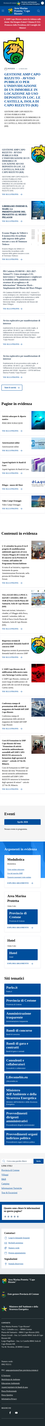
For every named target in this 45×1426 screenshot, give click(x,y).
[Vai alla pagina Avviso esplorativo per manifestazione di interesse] (13, 343)
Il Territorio (5, 1376)
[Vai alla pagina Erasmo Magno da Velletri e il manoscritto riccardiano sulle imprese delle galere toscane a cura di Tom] (11, 258)
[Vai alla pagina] (11, 430)
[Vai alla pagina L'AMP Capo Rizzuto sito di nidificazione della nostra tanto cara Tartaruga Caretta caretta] (11, 690)
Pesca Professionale (9, 1391)
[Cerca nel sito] (38, 11)
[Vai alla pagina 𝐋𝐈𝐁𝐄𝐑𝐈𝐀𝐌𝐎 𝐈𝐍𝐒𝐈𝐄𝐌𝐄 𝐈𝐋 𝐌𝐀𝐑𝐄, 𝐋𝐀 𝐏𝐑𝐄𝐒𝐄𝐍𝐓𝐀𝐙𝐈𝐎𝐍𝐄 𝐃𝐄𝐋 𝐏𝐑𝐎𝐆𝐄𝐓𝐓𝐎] (11, 220)
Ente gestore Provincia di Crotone (23, 1294)
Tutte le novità (11, 388)
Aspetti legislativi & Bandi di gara (14, 1387)
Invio (38, 1161)
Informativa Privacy (9, 1399)
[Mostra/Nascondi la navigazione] (2, 10)
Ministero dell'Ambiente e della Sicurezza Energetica (23, 1308)
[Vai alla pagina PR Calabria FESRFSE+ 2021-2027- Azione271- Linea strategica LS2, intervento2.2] (13, 307)
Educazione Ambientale (10, 1383)
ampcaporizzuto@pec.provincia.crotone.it (22, 1370)
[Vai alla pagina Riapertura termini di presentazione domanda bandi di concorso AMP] (11, 656)
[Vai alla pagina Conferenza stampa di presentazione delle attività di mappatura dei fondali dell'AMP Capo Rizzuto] (11, 727)
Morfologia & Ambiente (10, 1379)
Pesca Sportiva (7, 1395)
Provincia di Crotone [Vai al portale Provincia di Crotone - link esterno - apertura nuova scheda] (10, 3)
